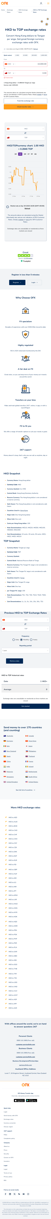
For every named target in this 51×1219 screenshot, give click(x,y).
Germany (10, 741)
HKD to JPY (12, 891)
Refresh (35, 49)
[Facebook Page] (5, 1194)
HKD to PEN (13, 930)
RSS (5, 1180)
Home (3, 10)
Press (5, 1150)
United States (33, 782)
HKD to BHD (13, 826)
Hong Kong (24, 511)
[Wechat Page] (19, 1194)
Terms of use (8, 1173)
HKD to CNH (13, 839)
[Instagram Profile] (28, 1194)
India (8, 767)
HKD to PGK (13, 935)
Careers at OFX (8, 1157)
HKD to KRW (13, 895)
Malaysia (10, 772)
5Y (32, 154)
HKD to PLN (13, 947)
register (39, 94)
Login (5, 1112)
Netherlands (33, 772)
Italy (8, 746)
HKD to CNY (13, 843)
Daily (17, 640)
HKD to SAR (13, 952)
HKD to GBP (13, 870)
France (31, 761)
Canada (31, 736)
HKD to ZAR (13, 1008)
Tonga (22, 578)
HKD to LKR (13, 900)
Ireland (31, 767)
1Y (28, 154)
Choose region (8, 1127)
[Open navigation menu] (48, 3)
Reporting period (25, 646)
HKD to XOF (13, 999)
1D (16, 154)
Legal (5, 1169)
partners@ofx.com (25, 1065)
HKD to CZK (13, 847)
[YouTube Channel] (23, 1194)
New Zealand (11, 751)
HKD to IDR (13, 878)
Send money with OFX (11, 1115)
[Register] (41, 3)
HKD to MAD (13, 904)
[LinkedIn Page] (10, 1194)
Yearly (35, 640)
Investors (7, 1161)
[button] (17, 55)
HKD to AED (13, 817)
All (35, 154)
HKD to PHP (13, 939)
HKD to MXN (13, 908)
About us (6, 1146)
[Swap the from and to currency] (25, 133)
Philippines (32, 751)
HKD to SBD (13, 956)
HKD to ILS (12, 882)
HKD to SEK (13, 960)
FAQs (5, 1135)
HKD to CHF (13, 835)
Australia (10, 736)
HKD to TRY (13, 974)
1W (20, 154)
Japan (30, 746)
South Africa (33, 777)
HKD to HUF (13, 874)
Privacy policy (8, 1177)
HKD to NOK (13, 917)
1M (25, 154)
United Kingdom (12, 782)
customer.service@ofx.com (25, 1045)
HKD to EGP (13, 856)
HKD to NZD (13, 922)
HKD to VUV (13, 991)
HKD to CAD (13, 830)
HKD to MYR (13, 912)
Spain (8, 756)
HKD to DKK (13, 852)
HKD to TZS (13, 978)
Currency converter (10, 1123)
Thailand (32, 756)
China (9, 761)
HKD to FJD (12, 865)
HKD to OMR (13, 926)
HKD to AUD (13, 822)
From (5, 59)
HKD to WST (13, 995)
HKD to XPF (13, 1004)
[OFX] (4, 3)
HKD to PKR (13, 943)
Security (6, 1154)
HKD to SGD (13, 964)
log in (45, 94)
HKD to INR (13, 887)
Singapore (10, 777)
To (4, 68)
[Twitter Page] (14, 1194)
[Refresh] (4, 49)
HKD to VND (13, 987)
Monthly (26, 640)
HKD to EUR (13, 860)
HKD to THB (13, 969)
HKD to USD (13, 982)
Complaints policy (9, 1138)
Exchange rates (8, 1119)
